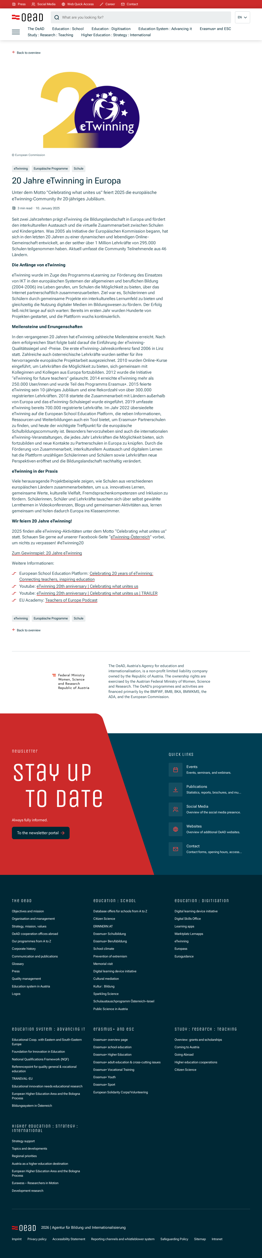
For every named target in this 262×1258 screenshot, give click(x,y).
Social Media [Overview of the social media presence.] (197, 806)
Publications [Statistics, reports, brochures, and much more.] (196, 786)
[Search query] (141, 17)
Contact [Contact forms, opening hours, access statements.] (193, 846)
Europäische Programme (51, 168)
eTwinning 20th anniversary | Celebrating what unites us (87, 586)
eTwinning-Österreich (130, 536)
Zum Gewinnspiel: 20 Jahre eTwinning (47, 553)
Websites (194, 826)
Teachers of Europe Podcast (71, 600)
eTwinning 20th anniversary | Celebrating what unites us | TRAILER (97, 593)
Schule (78, 168)
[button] (242, 17)
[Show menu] (16, 32)
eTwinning (21, 168)
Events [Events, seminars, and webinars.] (191, 767)
